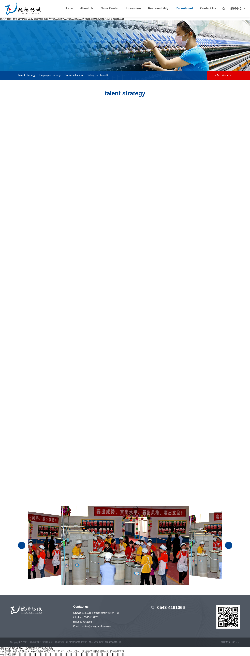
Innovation (133, 8)
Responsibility (158, 8)
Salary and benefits (98, 75)
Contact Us (208, 8)
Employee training (49, 75)
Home (69, 8)
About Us (86, 8)
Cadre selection (73, 75)
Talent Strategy (27, 75)
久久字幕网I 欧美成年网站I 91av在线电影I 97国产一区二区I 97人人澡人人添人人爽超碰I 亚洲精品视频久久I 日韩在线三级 (62, 18)
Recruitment (184, 8)
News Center (110, 8)
